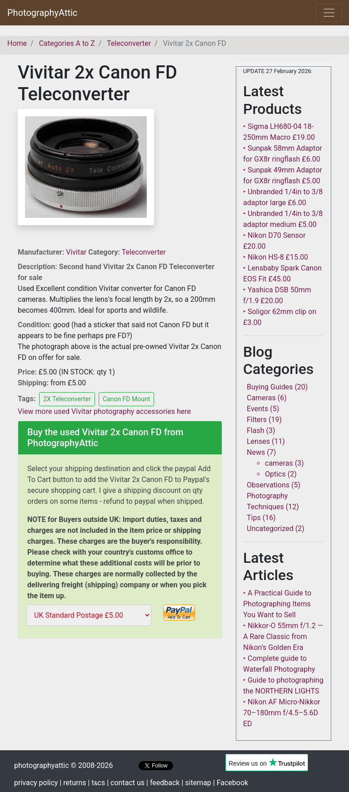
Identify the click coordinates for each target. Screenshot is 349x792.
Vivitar (77, 252)
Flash (255, 430)
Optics (275, 474)
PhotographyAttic (42, 12)
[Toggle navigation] (329, 13)
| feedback (162, 782)
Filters (257, 419)
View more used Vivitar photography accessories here (104, 411)
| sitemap (196, 782)
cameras (279, 463)
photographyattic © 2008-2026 (63, 765)
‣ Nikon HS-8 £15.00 (275, 257)
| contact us (126, 782)
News (256, 452)
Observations (268, 485)
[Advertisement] (120, 705)
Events (257, 408)
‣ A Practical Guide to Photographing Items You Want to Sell (277, 604)
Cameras (261, 398)
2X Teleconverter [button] (67, 399)
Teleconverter (144, 252)
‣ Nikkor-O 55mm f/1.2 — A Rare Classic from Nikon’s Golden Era (283, 636)
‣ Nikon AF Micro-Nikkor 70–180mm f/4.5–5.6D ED (281, 713)
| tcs (96, 782)
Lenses (258, 441)
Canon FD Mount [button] (126, 399)
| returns (73, 782)
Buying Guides (270, 387)
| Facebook (230, 782)
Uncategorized (270, 528)
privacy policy (36, 782)
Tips (254, 517)
